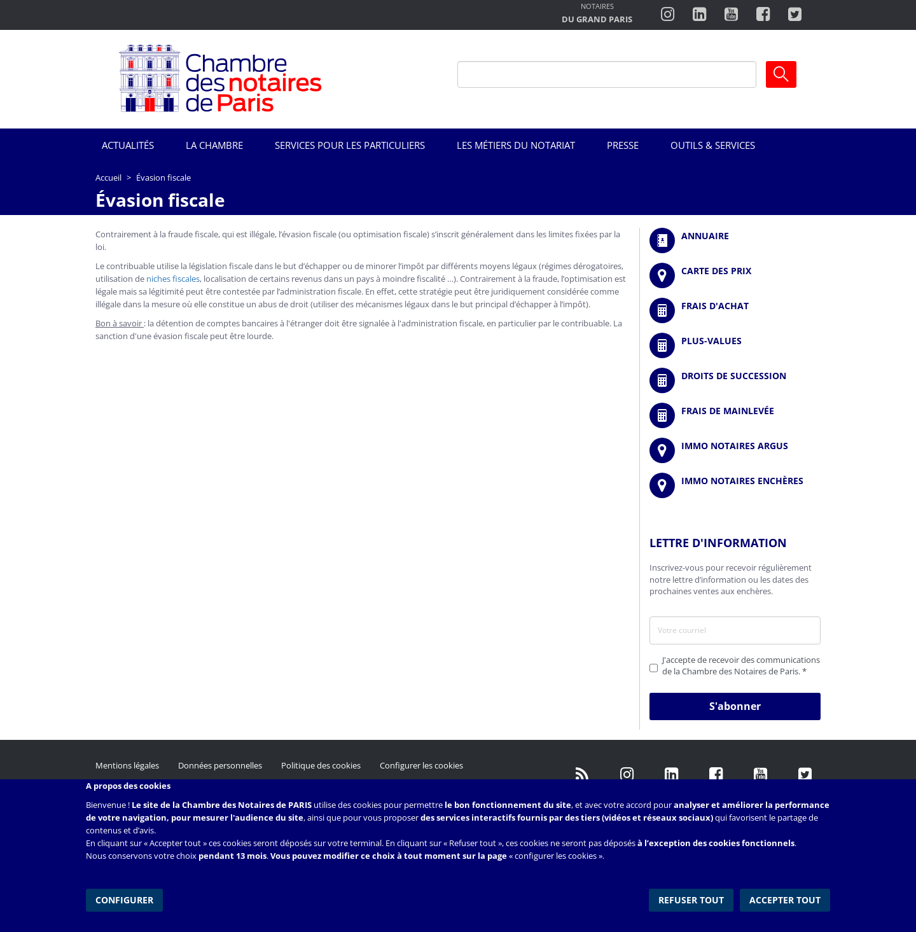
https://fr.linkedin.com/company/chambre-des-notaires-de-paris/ (671, 775)
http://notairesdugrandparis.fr (597, 14)
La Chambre (214, 145)
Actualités (128, 145)
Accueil (108, 177)
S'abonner (735, 706)
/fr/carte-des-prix (735, 275)
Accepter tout (785, 900)
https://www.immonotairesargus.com (735, 450)
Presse (623, 145)
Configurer (124, 900)
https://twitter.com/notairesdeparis (795, 14)
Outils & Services (712, 145)
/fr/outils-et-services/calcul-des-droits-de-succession (735, 380)
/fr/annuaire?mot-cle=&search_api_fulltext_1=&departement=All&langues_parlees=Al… (735, 240)
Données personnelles (220, 765)
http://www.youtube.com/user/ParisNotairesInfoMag (731, 14)
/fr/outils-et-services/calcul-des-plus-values (735, 345)
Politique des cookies (321, 765)
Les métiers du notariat (516, 145)
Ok (781, 74)
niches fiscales (173, 278)
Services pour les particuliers (350, 145)
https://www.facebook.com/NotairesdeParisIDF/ (716, 775)
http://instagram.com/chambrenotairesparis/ (667, 14)
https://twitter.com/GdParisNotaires (805, 775)
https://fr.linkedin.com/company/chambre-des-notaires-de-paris (699, 14)
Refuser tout (691, 900)
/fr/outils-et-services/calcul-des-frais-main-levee (735, 415)
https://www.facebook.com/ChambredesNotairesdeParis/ (763, 14)
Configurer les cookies (421, 765)
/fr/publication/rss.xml (582, 775)
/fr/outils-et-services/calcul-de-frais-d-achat (735, 310)
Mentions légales (127, 765)
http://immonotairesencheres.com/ (735, 485)
